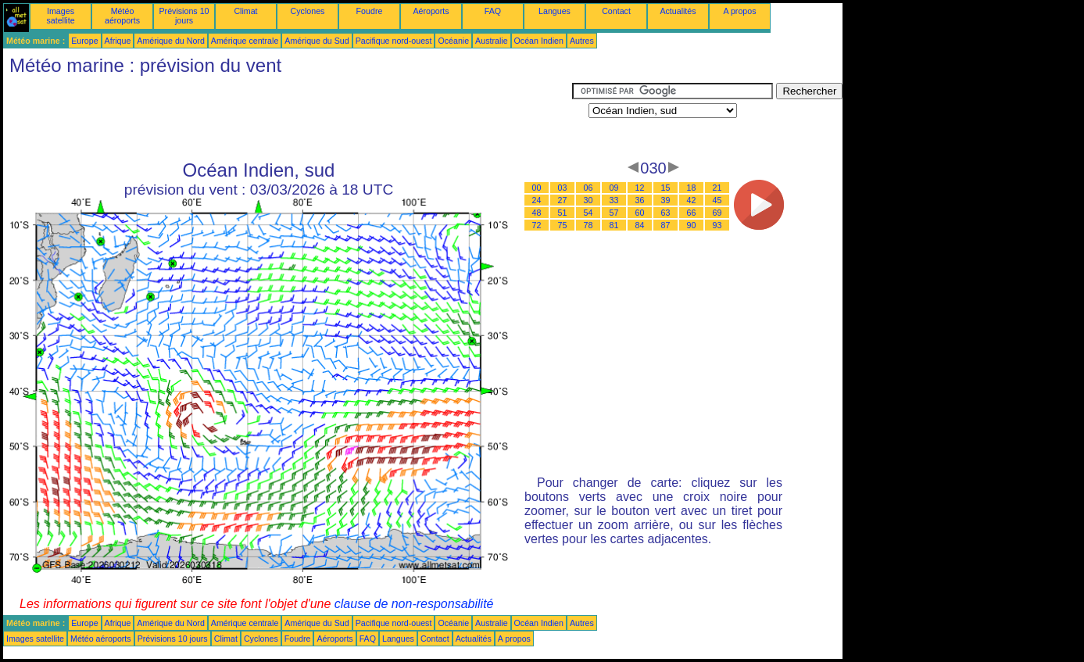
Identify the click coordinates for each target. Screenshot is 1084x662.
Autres (582, 40)
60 (640, 212)
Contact (616, 11)
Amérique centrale (244, 40)
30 (588, 200)
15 (666, 187)
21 (717, 187)
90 (691, 225)
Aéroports (431, 11)
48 (537, 212)
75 (562, 225)
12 (640, 187)
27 (562, 200)
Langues (554, 11)
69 (717, 212)
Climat (245, 11)
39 (666, 200)
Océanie (453, 40)
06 (588, 187)
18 (691, 187)
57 (614, 212)
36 (640, 200)
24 (537, 200)
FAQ (493, 11)
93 (717, 225)
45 (717, 200)
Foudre (369, 11)
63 (666, 212)
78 (588, 225)
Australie (491, 40)
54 (588, 212)
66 (691, 212)
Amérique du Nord (170, 40)
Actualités (678, 11)
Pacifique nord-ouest (394, 40)
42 (691, 200)
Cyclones (308, 11)
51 (562, 212)
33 (614, 200)
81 (614, 225)
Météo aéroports (122, 15)
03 (562, 187)
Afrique (118, 40)
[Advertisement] (287, 118)
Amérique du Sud (316, 40)
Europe (84, 40)
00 (537, 187)
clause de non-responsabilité (414, 603)
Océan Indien (538, 40)
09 (614, 187)
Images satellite (60, 15)
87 (666, 225)
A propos (739, 11)
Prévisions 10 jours (184, 15)
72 (537, 225)
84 (640, 225)
